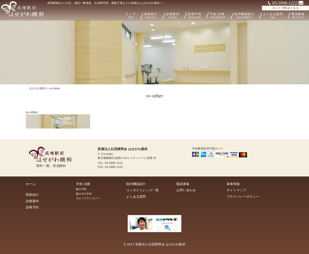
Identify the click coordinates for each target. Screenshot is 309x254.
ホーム (31, 184)
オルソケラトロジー (88, 198)
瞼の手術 (81, 189)
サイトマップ (236, 190)
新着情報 (233, 184)
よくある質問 (277, 15)
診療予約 (201, 15)
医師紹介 (162, 15)
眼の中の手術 (84, 193)
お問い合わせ (186, 190)
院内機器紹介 (251, 15)
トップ (143, 15)
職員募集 (182, 184)
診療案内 (181, 15)
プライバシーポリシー (243, 196)
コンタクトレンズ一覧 (142, 190)
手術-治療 (225, 15)
